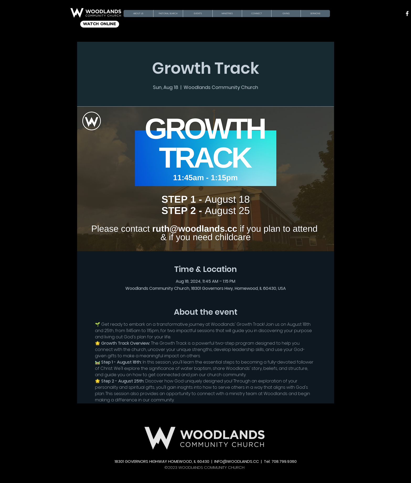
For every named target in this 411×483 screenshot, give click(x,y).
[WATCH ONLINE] (99, 24)
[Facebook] (407, 13)
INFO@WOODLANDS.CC (236, 461)
